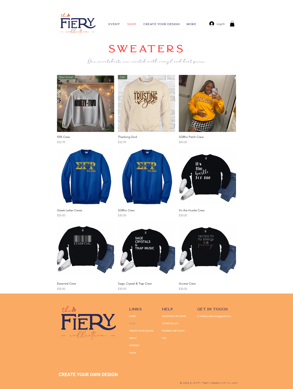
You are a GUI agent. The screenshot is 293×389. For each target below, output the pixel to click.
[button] (232, 24)
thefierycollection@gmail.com (215, 316)
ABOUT (133, 338)
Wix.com (232, 383)
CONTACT (134, 345)
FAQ (164, 338)
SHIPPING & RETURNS (174, 316)
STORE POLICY (170, 323)
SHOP (132, 323)
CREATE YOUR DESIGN (141, 330)
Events (132, 352)
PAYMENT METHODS (173, 330)
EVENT (132, 316)
